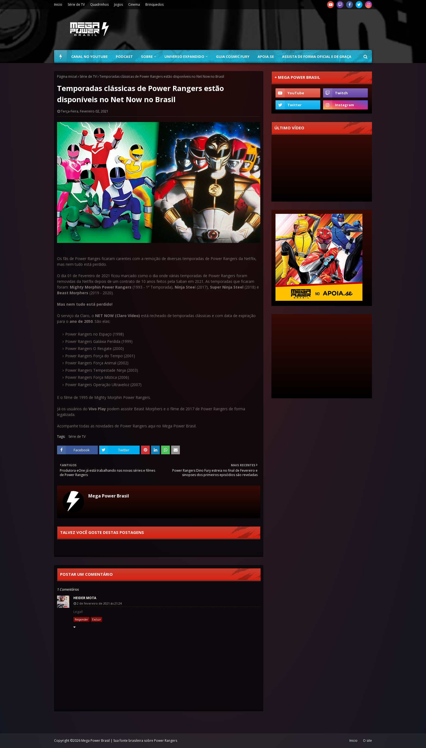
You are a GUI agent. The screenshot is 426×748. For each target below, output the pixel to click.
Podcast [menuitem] (124, 56)
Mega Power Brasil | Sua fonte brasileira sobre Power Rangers (129, 740)
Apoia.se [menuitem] (266, 56)
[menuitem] (60, 56)
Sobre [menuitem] (147, 56)
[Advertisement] (273, 29)
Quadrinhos (99, 4)
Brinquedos (154, 4)
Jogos (118, 4)
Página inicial (67, 76)
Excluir (96, 619)
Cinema (134, 4)
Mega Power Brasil (108, 496)
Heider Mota (84, 598)
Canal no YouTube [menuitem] (89, 56)
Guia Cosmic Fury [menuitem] (232, 56)
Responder (81, 619)
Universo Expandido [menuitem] (184, 56)
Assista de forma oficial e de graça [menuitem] (316, 56)
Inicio (58, 4)
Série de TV (76, 4)
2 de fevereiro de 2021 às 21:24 (99, 603)
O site (367, 740)
